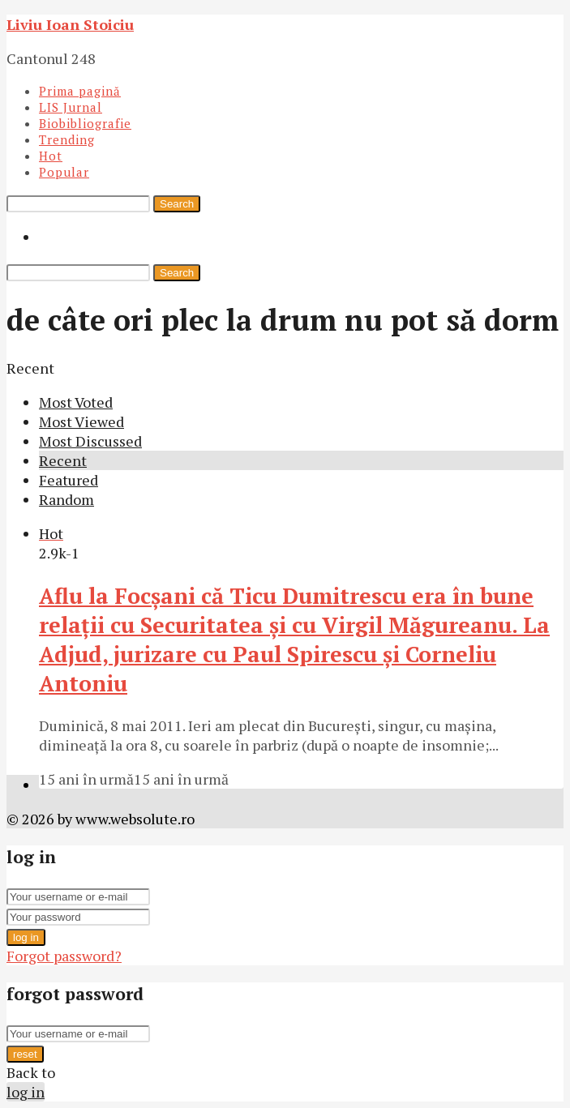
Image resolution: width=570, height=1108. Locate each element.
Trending (67, 139)
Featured (68, 480)
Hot (50, 156)
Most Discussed (90, 441)
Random (66, 499)
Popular (64, 172)
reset (25, 1054)
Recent (63, 460)
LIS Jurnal (70, 107)
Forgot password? (64, 955)
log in (26, 937)
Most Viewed (81, 421)
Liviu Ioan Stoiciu (70, 24)
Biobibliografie (85, 123)
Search (177, 204)
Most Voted (76, 402)
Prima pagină (80, 91)
